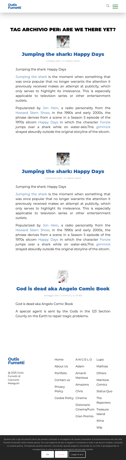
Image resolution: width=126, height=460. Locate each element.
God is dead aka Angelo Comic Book (63, 289)
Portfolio (61, 373)
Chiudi (61, 454)
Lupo (100, 359)
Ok (47, 454)
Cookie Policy (64, 398)
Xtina (100, 420)
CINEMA (69, 61)
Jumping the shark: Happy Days (63, 54)
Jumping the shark (31, 77)
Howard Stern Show (32, 113)
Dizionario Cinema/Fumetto (85, 407)
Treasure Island (102, 412)
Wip (99, 427)
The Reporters (103, 400)
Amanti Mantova (82, 375)
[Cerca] (106, 6)
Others (101, 373)
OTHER (78, 295)
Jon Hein (50, 108)
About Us (61, 366)
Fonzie (105, 122)
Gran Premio (85, 416)
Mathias (102, 366)
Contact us (62, 380)
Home (59, 359)
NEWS (77, 61)
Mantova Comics (102, 382)
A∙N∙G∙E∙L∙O (68, 295)
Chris (79, 391)
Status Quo (104, 391)
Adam (80, 366)
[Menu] (113, 6)
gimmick (103, 127)
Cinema (81, 398)
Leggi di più (77, 454)
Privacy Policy (60, 389)
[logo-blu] (14, 6)
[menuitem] (106, 6)
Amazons (82, 384)
